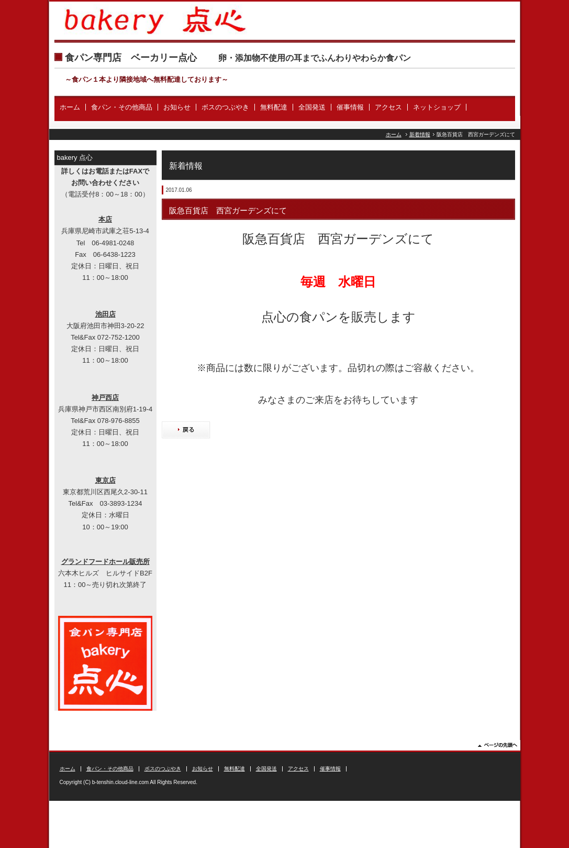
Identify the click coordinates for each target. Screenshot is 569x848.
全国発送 (312, 107)
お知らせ (177, 107)
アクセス (388, 107)
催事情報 (350, 107)
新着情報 (419, 134)
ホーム (70, 107)
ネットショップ (437, 107)
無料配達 (273, 107)
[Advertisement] (338, 536)
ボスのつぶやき (225, 107)
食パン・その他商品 (121, 107)
